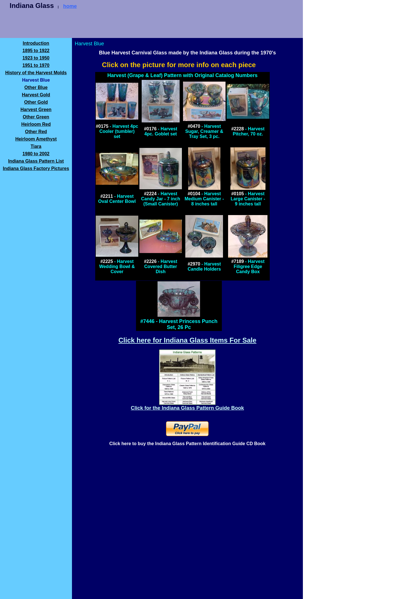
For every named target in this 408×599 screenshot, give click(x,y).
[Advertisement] (132, 24)
